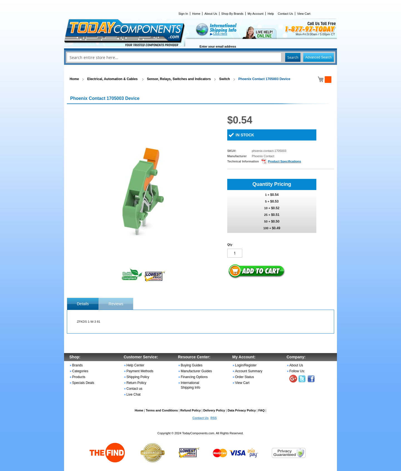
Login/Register (245, 365)
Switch (224, 79)
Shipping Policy (137, 377)
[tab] (83, 304)
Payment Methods (139, 371)
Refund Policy (190, 410)
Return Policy (136, 383)
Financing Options (194, 377)
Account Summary (248, 371)
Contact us (134, 389)
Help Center (135, 365)
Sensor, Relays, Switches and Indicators (179, 79)
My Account (255, 13)
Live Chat (133, 394)
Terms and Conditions (162, 410)
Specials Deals (83, 383)
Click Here (220, 33)
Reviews (116, 304)
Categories (80, 371)
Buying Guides (191, 365)
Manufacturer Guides (196, 371)
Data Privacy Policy (242, 410)
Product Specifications (284, 161)
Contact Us (285, 13)
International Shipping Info (190, 385)
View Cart (303, 13)
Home (196, 13)
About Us (210, 13)
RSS (214, 418)
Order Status (244, 377)
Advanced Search (318, 57)
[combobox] (200, 57)
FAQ (261, 410)
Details (83, 304)
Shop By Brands (232, 13)
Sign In (183, 13)
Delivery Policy (214, 410)
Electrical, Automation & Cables (112, 79)
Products (78, 377)
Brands (77, 365)
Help (271, 13)
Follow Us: (297, 371)
